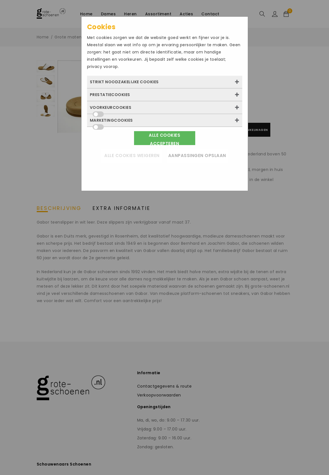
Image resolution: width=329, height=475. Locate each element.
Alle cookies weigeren (132, 155)
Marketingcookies (111, 121)
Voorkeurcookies (111, 109)
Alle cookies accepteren (164, 138)
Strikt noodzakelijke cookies (124, 82)
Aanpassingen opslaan (197, 155)
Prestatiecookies (110, 94)
